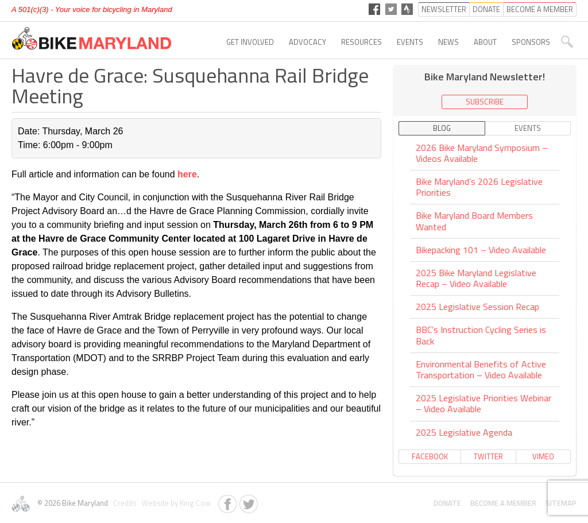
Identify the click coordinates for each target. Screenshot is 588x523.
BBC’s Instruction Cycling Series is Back (481, 335)
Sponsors (531, 42)
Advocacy (307, 42)
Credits (124, 503)
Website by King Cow (174, 503)
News (448, 42)
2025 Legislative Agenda (464, 432)
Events (410, 42)
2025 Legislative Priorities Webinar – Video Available (483, 403)
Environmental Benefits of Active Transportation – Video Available (481, 369)
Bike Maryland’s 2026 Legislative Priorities (479, 187)
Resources (361, 42)
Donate (447, 503)
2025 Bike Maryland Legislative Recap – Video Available (476, 278)
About (485, 42)
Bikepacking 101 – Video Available (481, 250)
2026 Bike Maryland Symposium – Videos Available (482, 153)
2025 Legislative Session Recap (477, 306)
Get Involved (250, 42)
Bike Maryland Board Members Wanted (474, 220)
